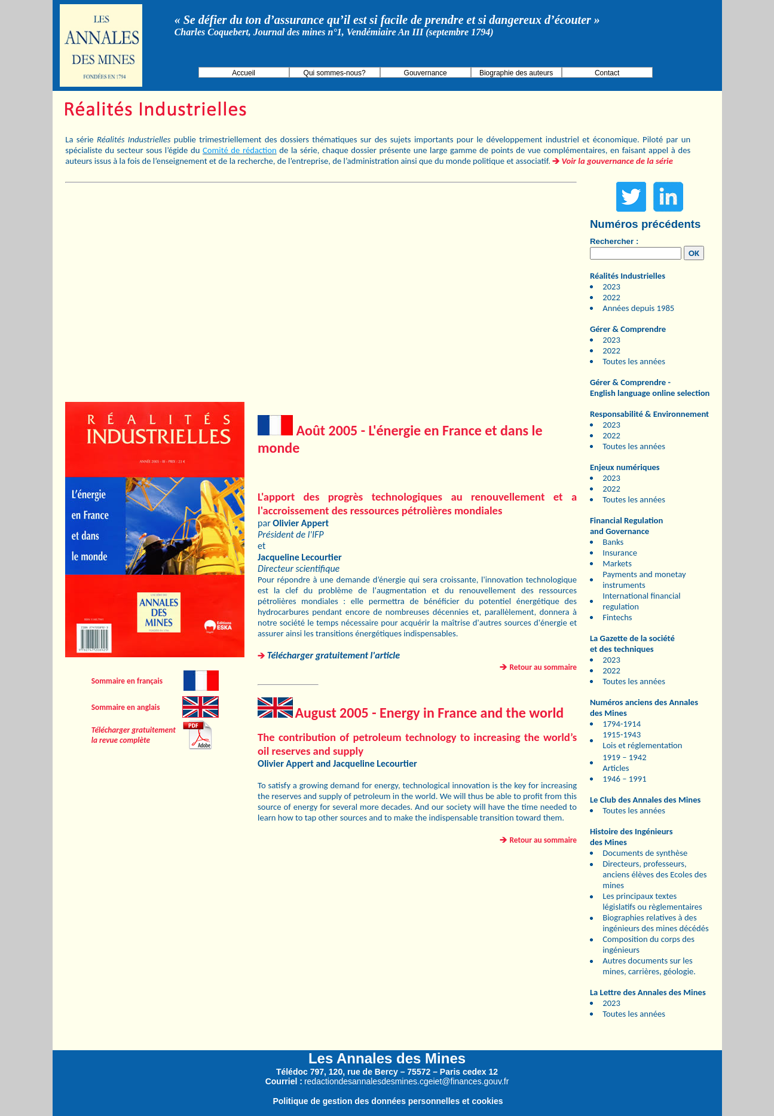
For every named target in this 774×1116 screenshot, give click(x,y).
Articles (615, 768)
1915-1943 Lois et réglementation (642, 740)
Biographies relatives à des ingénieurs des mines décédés (655, 923)
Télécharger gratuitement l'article (333, 655)
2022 (611, 297)
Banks (612, 541)
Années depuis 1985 (638, 308)
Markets (617, 563)
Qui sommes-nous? (335, 73)
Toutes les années (633, 361)
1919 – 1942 (624, 757)
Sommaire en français (127, 681)
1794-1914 (621, 723)
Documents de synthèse (644, 852)
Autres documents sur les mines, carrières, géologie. (649, 966)
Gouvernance (425, 73)
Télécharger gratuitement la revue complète (133, 735)
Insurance (619, 552)
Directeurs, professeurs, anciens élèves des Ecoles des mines (654, 874)
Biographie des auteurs (516, 73)
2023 (611, 286)
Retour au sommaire (543, 667)
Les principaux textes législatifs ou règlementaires (652, 901)
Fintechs (617, 617)
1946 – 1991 (624, 778)
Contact (607, 73)
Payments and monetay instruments (644, 579)
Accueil (243, 73)
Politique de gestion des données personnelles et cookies (388, 1101)
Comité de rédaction (240, 150)
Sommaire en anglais (125, 707)
